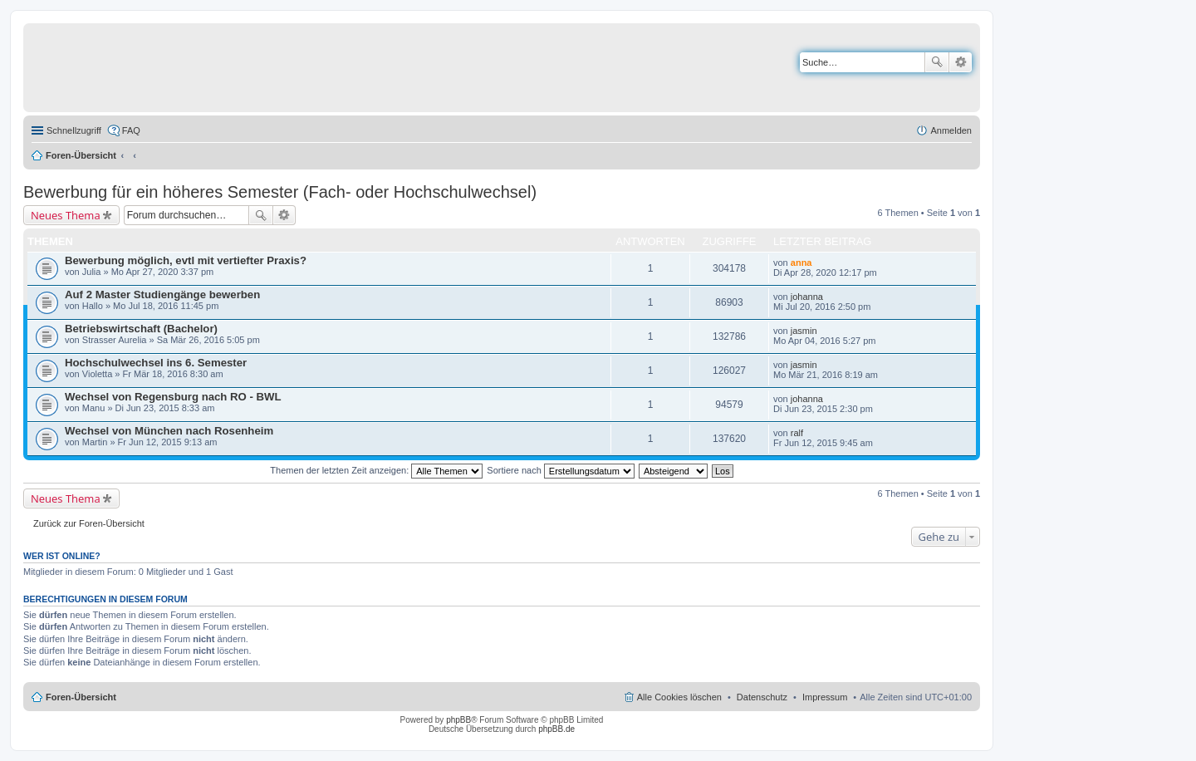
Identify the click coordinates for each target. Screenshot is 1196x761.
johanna (807, 297)
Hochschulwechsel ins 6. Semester (156, 362)
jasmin (804, 331)
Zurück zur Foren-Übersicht (89, 523)
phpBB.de (556, 729)
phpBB (458, 719)
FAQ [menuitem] (131, 130)
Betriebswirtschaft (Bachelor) (141, 328)
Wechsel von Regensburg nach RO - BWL (173, 396)
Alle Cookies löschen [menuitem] (679, 697)
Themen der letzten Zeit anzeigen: (376, 470)
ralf (797, 433)
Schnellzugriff (74, 130)
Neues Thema (65, 215)
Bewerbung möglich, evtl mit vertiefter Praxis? (185, 260)
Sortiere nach (560, 470)
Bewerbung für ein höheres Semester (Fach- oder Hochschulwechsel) (280, 192)
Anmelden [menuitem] (951, 130)
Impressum (824, 697)
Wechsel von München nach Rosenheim (169, 431)
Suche (936, 62)
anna (801, 263)
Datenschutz (762, 697)
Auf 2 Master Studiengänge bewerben (162, 294)
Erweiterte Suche (960, 62)
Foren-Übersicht (81, 155)
